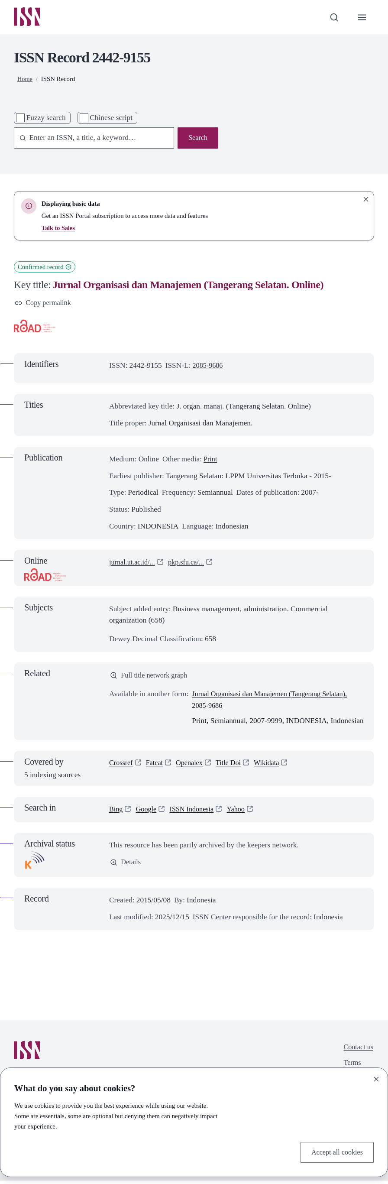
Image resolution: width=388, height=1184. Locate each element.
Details (126, 866)
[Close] (376, 1078)
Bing (116, 812)
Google (148, 812)
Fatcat (157, 766)
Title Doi (234, 766)
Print (211, 461)
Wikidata (274, 766)
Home (25, 79)
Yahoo (242, 812)
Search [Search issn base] (197, 139)
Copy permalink (44, 304)
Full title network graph (151, 678)
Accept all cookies (335, 1151)
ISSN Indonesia (196, 812)
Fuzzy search (46, 118)
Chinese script (111, 118)
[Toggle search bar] (333, 18)
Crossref (122, 766)
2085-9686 (209, 367)
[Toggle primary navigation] (361, 18)
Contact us (357, 1050)
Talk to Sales (59, 228)
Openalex (193, 766)
